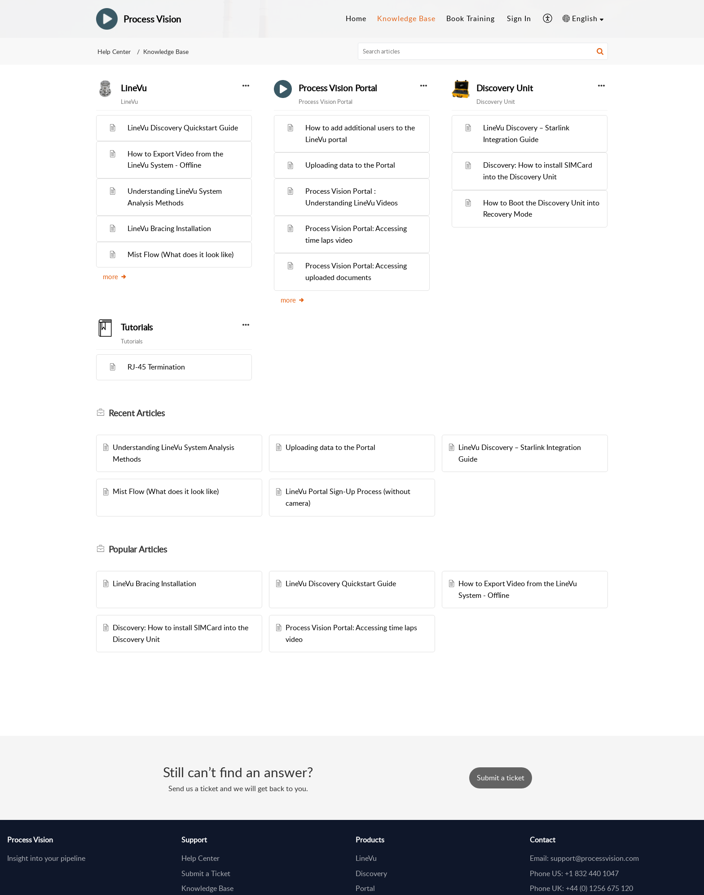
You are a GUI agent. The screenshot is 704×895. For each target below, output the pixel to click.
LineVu (134, 88)
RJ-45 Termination (156, 367)
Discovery (371, 873)
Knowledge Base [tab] (406, 18)
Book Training (470, 18)
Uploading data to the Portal (350, 165)
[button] (548, 19)
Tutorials (137, 327)
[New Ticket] (500, 778)
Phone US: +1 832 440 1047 (574, 873)
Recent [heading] (137, 413)
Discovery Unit (504, 88)
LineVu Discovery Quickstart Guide (183, 128)
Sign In (519, 18)
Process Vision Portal (338, 88)
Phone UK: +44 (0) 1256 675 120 (581, 888)
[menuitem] (519, 19)
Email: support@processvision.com (584, 858)
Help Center (114, 51)
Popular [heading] (138, 549)
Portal (365, 888)
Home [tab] (356, 18)
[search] (483, 51)
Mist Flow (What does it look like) (180, 254)
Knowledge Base (207, 888)
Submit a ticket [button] (500, 778)
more (115, 276)
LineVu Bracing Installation (169, 228)
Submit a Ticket (205, 873)
